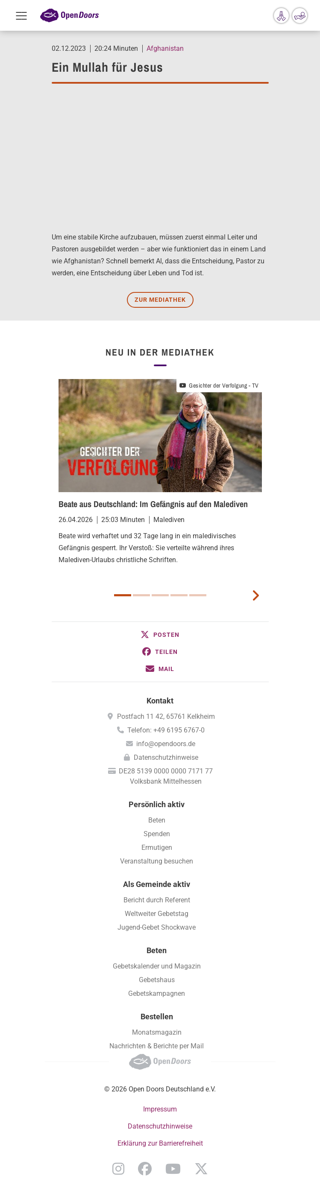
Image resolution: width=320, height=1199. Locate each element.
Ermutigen (156, 847)
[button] (160, 634)
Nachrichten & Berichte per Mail (156, 1046)
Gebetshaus (157, 980)
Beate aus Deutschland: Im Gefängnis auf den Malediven (153, 504)
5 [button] (197, 595)
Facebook (145, 1168)
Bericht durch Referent (156, 900)
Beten (156, 820)
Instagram (118, 1168)
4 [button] (179, 595)
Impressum (160, 1109)
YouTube (173, 1168)
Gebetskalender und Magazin (157, 966)
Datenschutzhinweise (166, 757)
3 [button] (160, 595)
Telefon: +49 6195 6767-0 (166, 730)
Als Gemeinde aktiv (156, 884)
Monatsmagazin (157, 1032)
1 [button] (122, 595)
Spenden (157, 834)
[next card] (255, 594)
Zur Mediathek (160, 299)
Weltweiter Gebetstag (156, 914)
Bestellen (157, 1016)
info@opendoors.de (165, 744)
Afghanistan (165, 48)
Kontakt (160, 700)
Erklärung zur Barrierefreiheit (160, 1143)
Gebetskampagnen (156, 993)
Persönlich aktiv (157, 804)
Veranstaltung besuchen (156, 861)
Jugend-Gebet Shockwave (156, 927)
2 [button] (141, 595)
